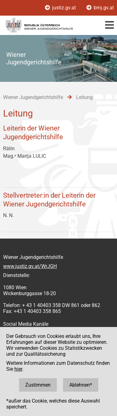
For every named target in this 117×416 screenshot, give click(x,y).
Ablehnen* (80, 385)
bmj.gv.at (100, 8)
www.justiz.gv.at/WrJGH (30, 266)
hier (18, 369)
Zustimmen (38, 385)
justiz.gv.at (61, 8)
